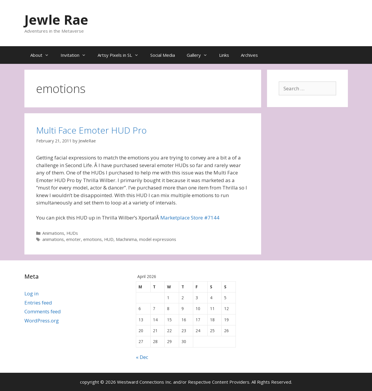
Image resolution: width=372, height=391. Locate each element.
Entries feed (38, 302)
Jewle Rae (56, 20)
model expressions (157, 239)
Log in (31, 293)
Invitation (76, 55)
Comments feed (42, 311)
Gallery (200, 55)
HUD (109, 239)
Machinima (126, 239)
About (42, 55)
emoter (73, 239)
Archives (249, 55)
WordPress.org (41, 320)
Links (224, 55)
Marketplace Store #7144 (189, 217)
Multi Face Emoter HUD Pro (91, 130)
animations (53, 239)
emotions (92, 239)
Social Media (162, 55)
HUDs (72, 233)
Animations (53, 233)
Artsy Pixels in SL (121, 55)
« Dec (142, 357)
